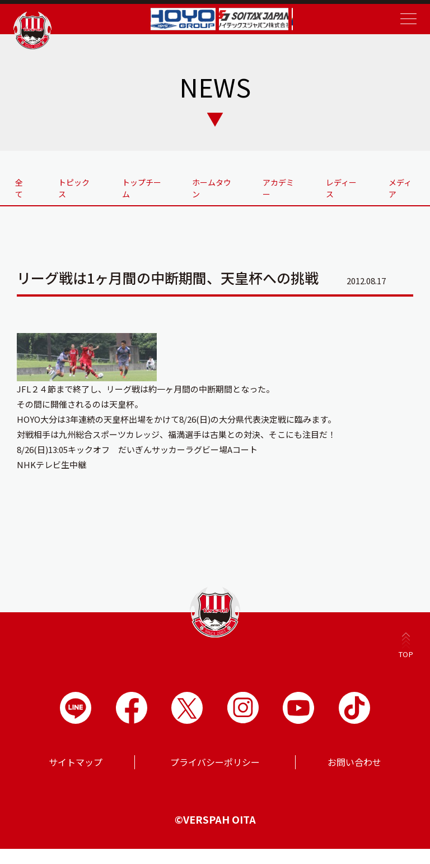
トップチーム (145, 186)
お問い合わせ (354, 777)
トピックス (78, 192)
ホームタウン (212, 186)
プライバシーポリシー (215, 777)
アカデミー (275, 192)
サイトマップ (75, 777)
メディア (400, 186)
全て (25, 186)
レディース (338, 192)
